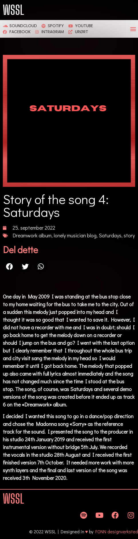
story (129, 235)
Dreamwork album (32, 235)
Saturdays (110, 235)
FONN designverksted (116, 531)
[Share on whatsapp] (40, 266)
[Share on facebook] (9, 266)
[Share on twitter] (25, 266)
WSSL (13, 10)
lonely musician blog (75, 235)
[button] (133, 29)
